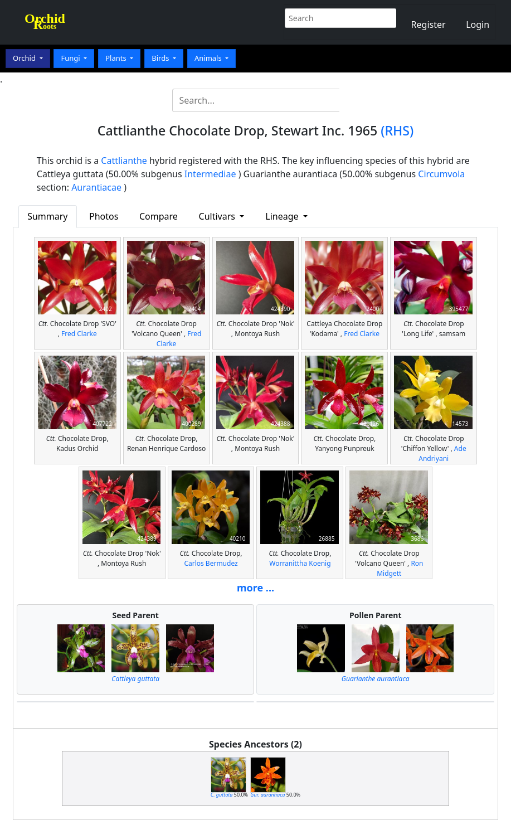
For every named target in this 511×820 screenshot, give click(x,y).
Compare (158, 216)
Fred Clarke (79, 333)
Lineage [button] (282, 216)
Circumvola (441, 174)
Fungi (71, 58)
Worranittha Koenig (299, 563)
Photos (103, 216)
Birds (161, 58)
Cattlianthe (124, 160)
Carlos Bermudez (210, 563)
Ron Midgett (400, 568)
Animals (208, 58)
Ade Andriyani (442, 453)
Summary (47, 216)
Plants (116, 58)
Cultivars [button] (218, 216)
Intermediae (210, 174)
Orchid (25, 58)
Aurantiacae (96, 187)
